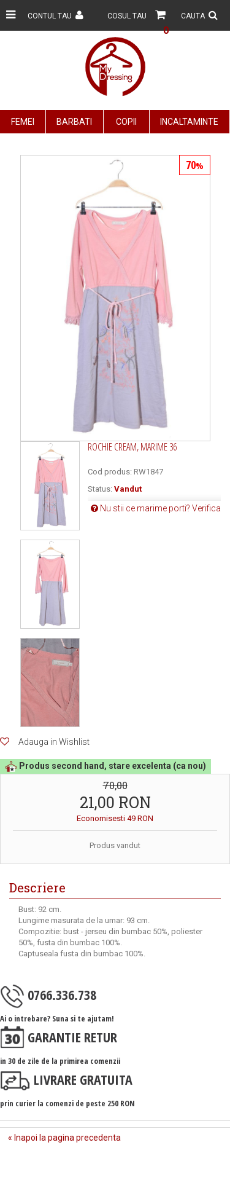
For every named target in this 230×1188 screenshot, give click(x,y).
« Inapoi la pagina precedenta (64, 1138)
